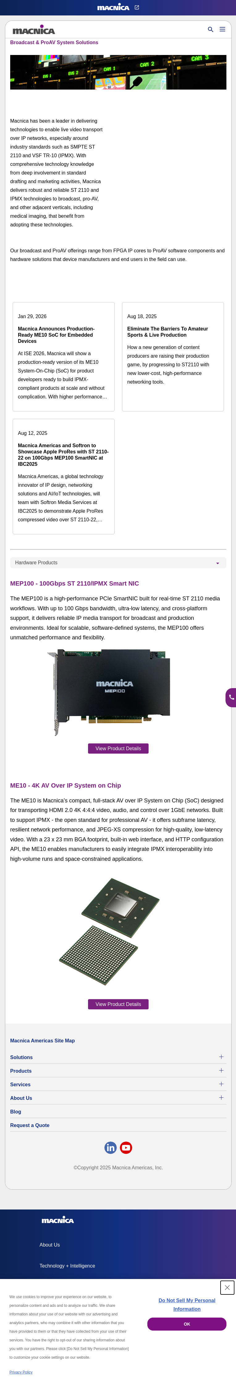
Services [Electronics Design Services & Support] (20, 1084)
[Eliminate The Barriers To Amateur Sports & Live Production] (173, 349)
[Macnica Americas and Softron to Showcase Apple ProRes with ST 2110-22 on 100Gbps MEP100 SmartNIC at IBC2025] (63, 476)
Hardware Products (36, 562)
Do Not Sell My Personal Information (186, 1305)
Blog (15, 1111)
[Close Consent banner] (227, 1287)
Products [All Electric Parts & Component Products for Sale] (21, 1071)
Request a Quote (29, 1125)
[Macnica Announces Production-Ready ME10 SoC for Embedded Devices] (63, 356)
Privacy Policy (21, 1372)
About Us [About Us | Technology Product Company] (21, 1098)
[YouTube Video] (180, 143)
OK (187, 1324)
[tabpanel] (118, 793)
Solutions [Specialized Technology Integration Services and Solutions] (21, 1057)
